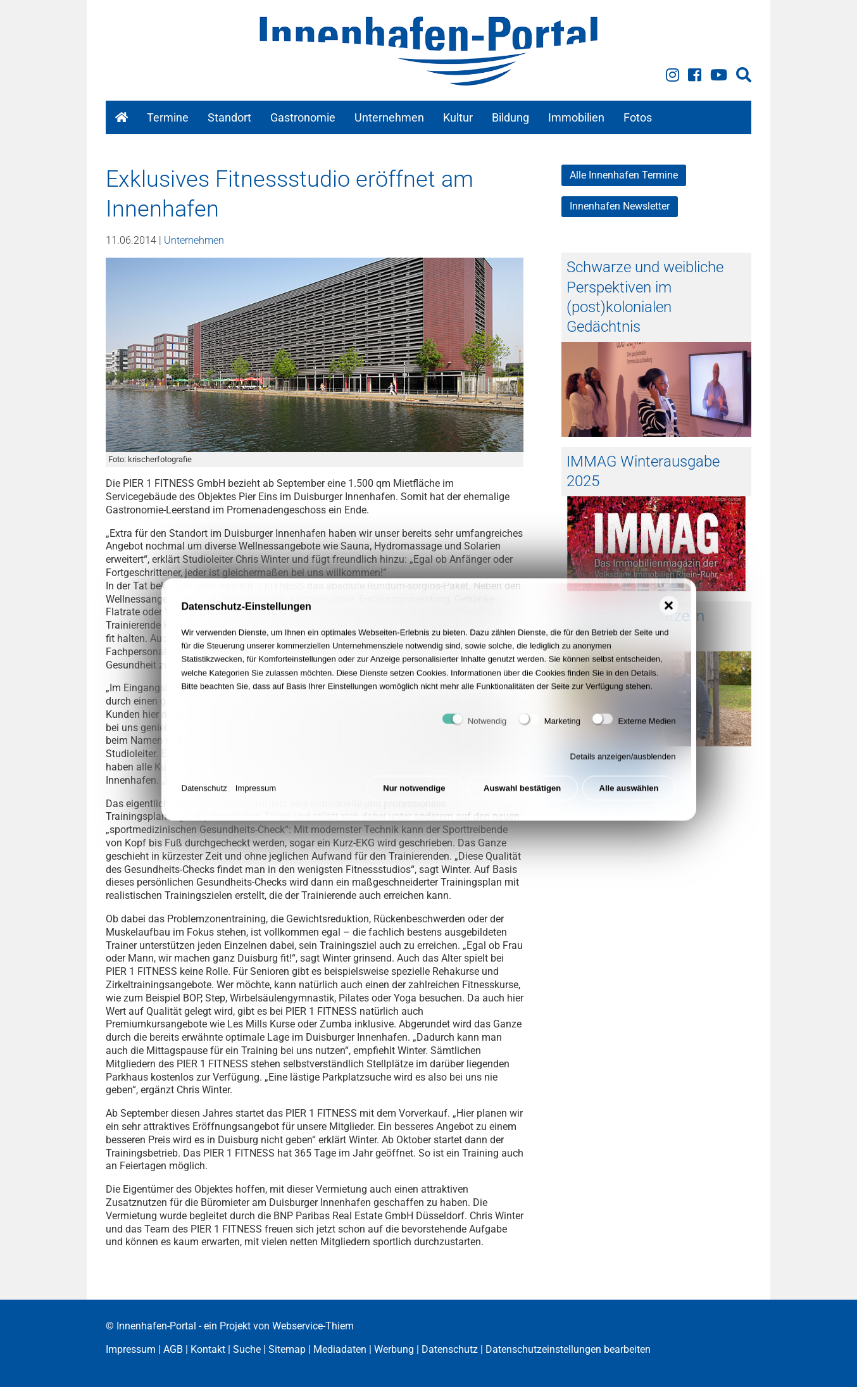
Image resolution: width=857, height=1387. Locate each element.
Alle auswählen (629, 793)
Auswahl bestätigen (522, 793)
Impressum (255, 793)
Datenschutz (204, 793)
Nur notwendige (414, 793)
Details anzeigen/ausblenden (623, 762)
